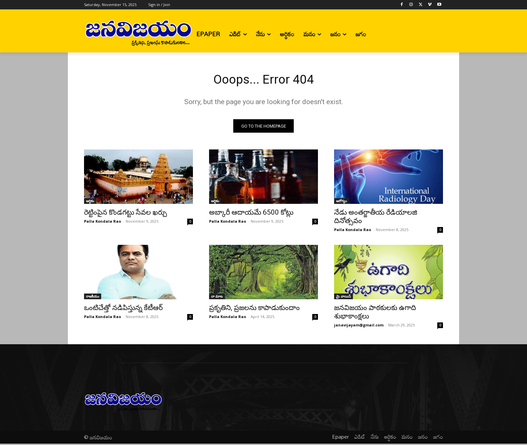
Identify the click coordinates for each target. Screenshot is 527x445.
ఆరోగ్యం (341, 202)
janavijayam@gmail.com (358, 326)
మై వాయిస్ (343, 298)
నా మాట (217, 298)
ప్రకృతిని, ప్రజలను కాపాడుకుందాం (254, 309)
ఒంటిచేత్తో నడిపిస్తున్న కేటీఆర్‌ (123, 309)
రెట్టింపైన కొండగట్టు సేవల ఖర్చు (125, 214)
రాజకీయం (92, 298)
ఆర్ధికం (90, 202)
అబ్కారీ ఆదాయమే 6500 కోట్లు (251, 214)
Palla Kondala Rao (102, 222)
